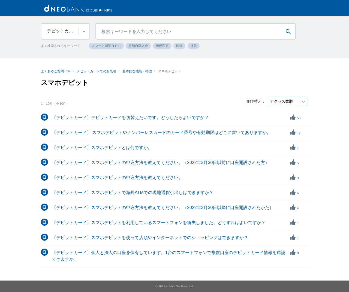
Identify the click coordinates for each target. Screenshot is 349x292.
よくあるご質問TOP (55, 71)
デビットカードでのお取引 (96, 71)
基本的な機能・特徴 (137, 71)
